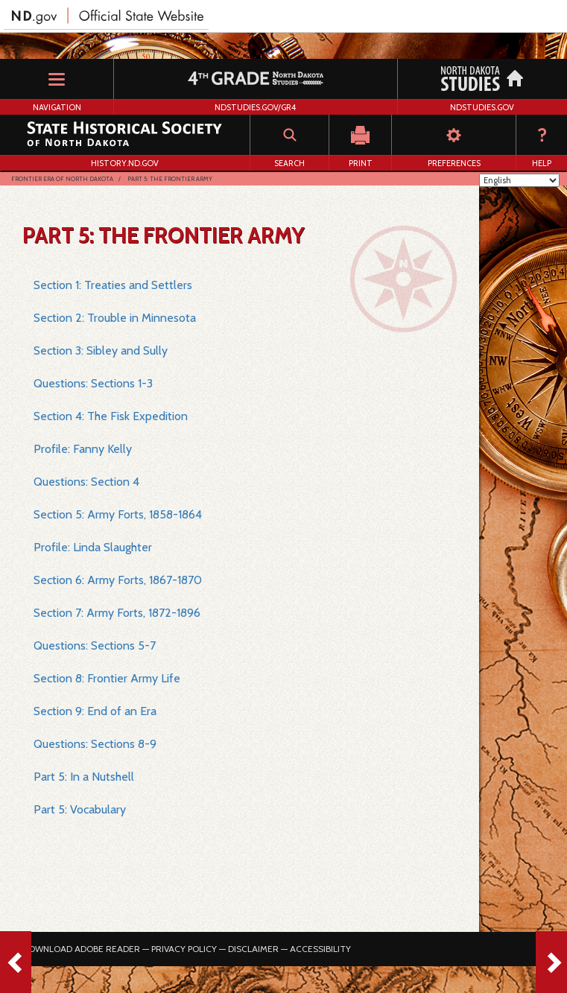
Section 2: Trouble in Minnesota (115, 318)
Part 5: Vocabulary (80, 809)
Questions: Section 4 (86, 482)
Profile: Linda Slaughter (93, 547)
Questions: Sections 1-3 (93, 383)
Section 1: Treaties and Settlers (113, 285)
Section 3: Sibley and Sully (101, 350)
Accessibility (320, 948)
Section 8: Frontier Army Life (107, 678)
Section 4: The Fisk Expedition (111, 416)
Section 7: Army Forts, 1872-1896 (117, 613)
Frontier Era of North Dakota (62, 179)
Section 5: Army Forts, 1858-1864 (118, 514)
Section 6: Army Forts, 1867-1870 (118, 580)
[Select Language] (519, 180)
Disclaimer (253, 948)
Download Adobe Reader (81, 948)
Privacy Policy (184, 948)
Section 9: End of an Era (95, 711)
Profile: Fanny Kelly (83, 449)
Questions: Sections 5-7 (95, 645)
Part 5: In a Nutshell (84, 777)
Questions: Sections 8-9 (95, 744)
